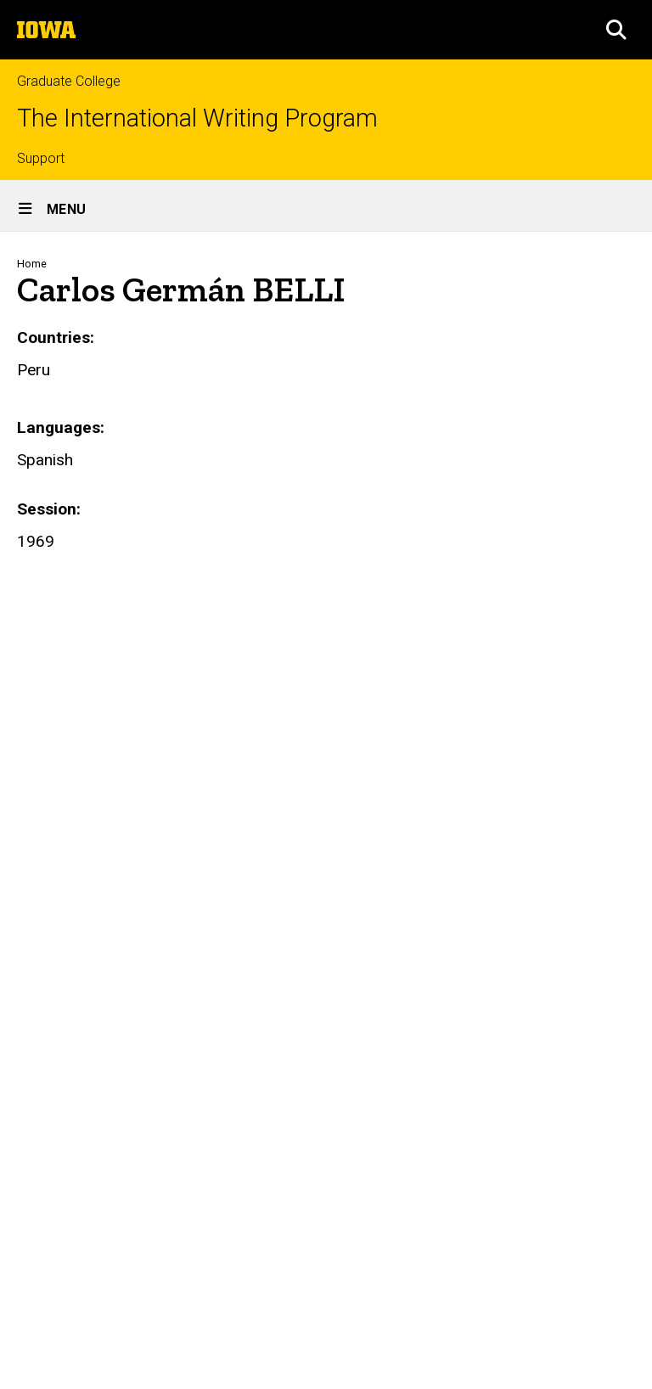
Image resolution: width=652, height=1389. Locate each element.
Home (32, 263)
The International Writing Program (197, 118)
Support (41, 158)
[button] (616, 29)
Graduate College (69, 81)
